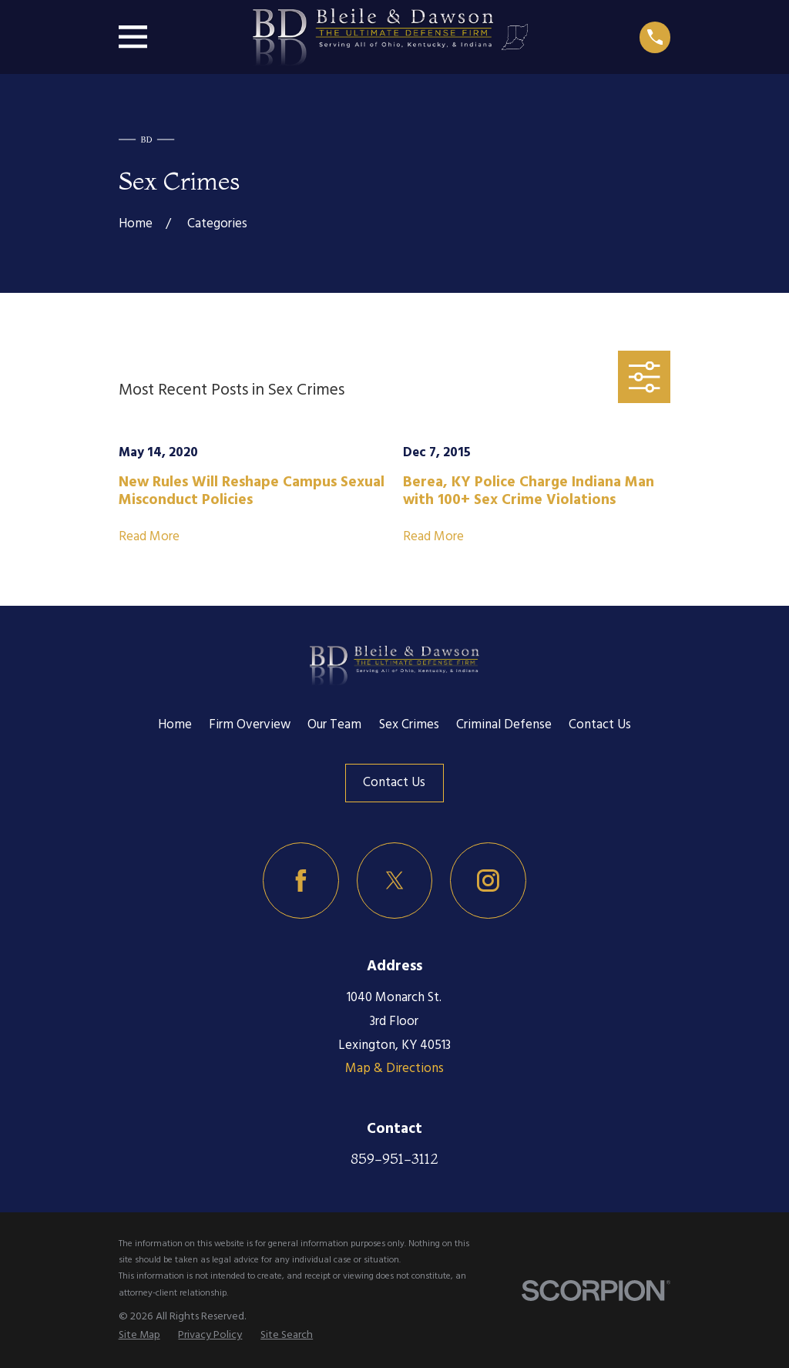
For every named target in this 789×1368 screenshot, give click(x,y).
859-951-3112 (394, 1158)
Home (175, 724)
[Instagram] (488, 880)
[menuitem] (139, 1336)
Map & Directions (394, 1068)
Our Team (334, 724)
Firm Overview (249, 724)
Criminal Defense (504, 724)
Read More (149, 537)
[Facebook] (301, 880)
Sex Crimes (409, 724)
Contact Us (600, 724)
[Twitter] (395, 880)
